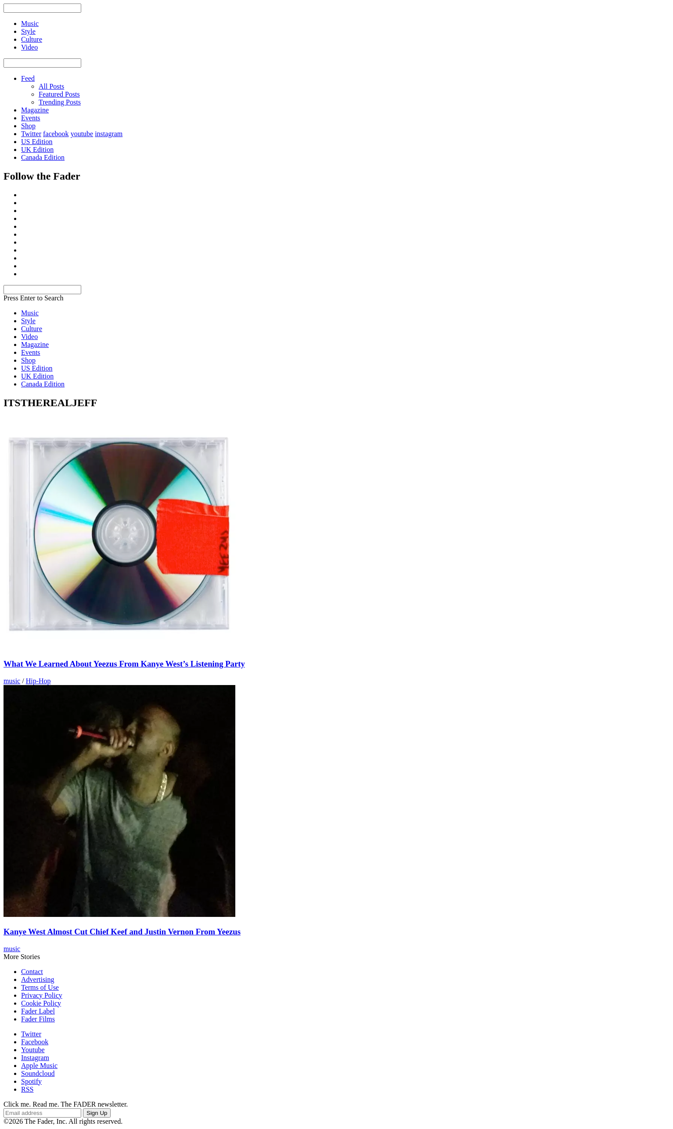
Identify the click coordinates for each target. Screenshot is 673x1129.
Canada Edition (43, 157)
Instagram (35, 1057)
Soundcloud (37, 1073)
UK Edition (37, 149)
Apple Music (39, 1065)
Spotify (31, 1081)
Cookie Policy (41, 1003)
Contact (32, 971)
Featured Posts (59, 94)
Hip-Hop (38, 681)
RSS (27, 1089)
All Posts (51, 86)
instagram (108, 133)
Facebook (34, 1042)
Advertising (37, 979)
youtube (82, 133)
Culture (31, 328)
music (12, 681)
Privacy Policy (41, 995)
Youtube (33, 1049)
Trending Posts (60, 102)
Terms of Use (40, 987)
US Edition (37, 141)
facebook (56, 133)
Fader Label (38, 1011)
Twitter (31, 133)
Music (30, 313)
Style (28, 321)
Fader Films (38, 1019)
